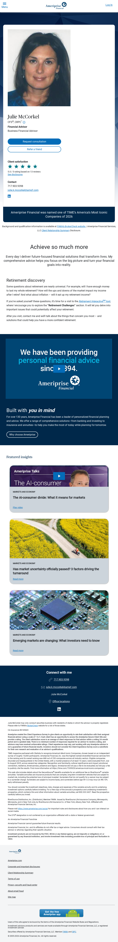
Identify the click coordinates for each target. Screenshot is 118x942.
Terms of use (14, 879)
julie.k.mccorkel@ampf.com (23, 190)
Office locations (59, 701)
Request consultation (34, 141)
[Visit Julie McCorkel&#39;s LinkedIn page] (59, 709)
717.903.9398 (15, 186)
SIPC (74, 932)
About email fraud (16, 891)
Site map (12, 897)
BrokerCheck (32, 726)
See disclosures (15, 174)
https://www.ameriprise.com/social (33, 809)
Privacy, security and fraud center (22, 885)
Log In (109, 4)
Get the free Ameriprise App (61, 913)
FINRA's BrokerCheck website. (71, 226)
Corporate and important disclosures (24, 866)
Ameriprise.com (15, 860)
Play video (18, 507)
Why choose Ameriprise (22, 434)
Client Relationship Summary (56, 230)
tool (94, 301)
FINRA (65, 932)
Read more (18, 579)
